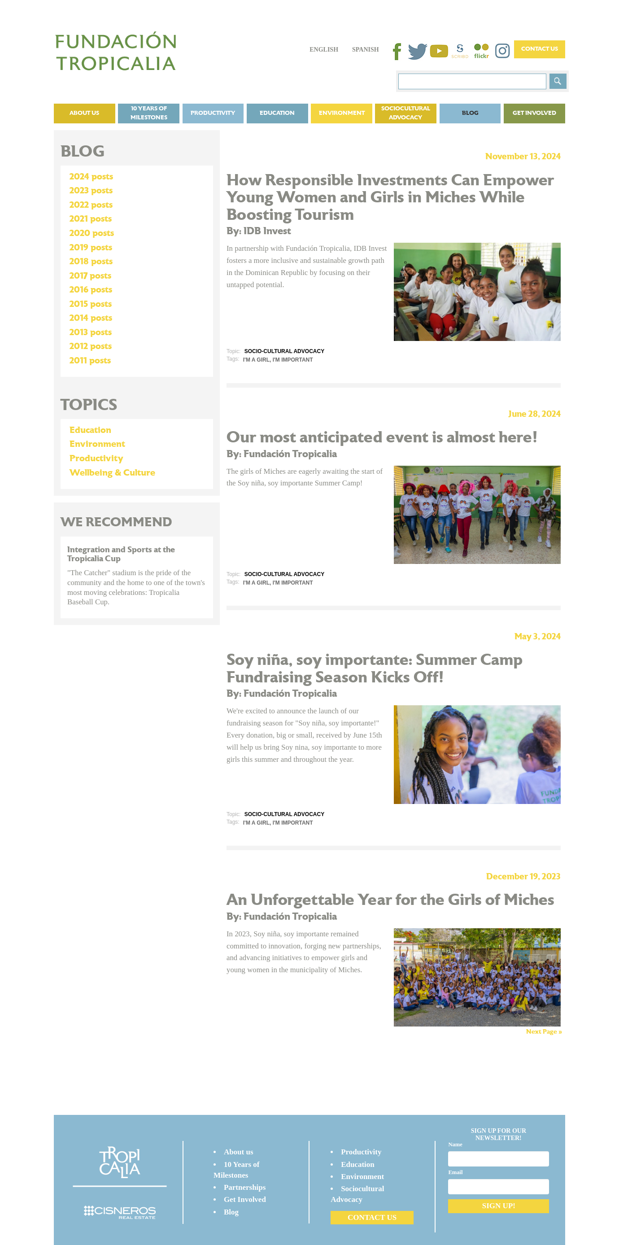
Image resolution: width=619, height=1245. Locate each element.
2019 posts (91, 247)
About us (84, 113)
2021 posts (91, 218)
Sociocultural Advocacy (405, 113)
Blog (470, 113)
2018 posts (91, 261)
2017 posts (90, 275)
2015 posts (91, 304)
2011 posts (90, 360)
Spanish (365, 49)
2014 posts (91, 318)
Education (277, 113)
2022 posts (91, 205)
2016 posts (91, 289)
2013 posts (91, 332)
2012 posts (91, 346)
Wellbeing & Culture (112, 472)
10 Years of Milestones (149, 113)
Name (455, 1144)
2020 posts (92, 233)
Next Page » (544, 1032)
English (324, 49)
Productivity (213, 113)
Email (455, 1172)
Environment (342, 113)
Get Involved (534, 113)
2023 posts (91, 190)
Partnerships (245, 1187)
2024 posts (91, 176)
